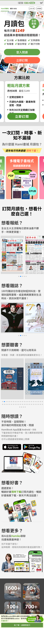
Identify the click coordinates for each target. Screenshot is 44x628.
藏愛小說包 (13, 8)
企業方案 (31, 8)
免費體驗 (39, 8)
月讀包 (26, 3)
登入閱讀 (22, 52)
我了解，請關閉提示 (22, 625)
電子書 (20, 3)
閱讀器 (32, 3)
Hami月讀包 (5, 8)
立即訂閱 (22, 60)
